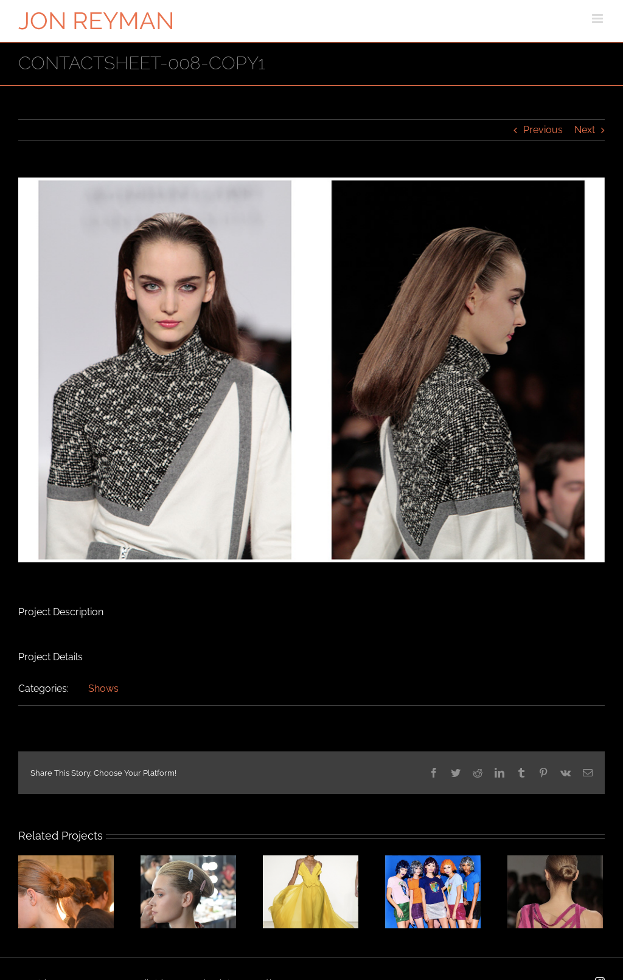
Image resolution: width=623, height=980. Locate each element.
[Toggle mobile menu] (598, 18)
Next (584, 130)
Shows (103, 688)
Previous (543, 130)
